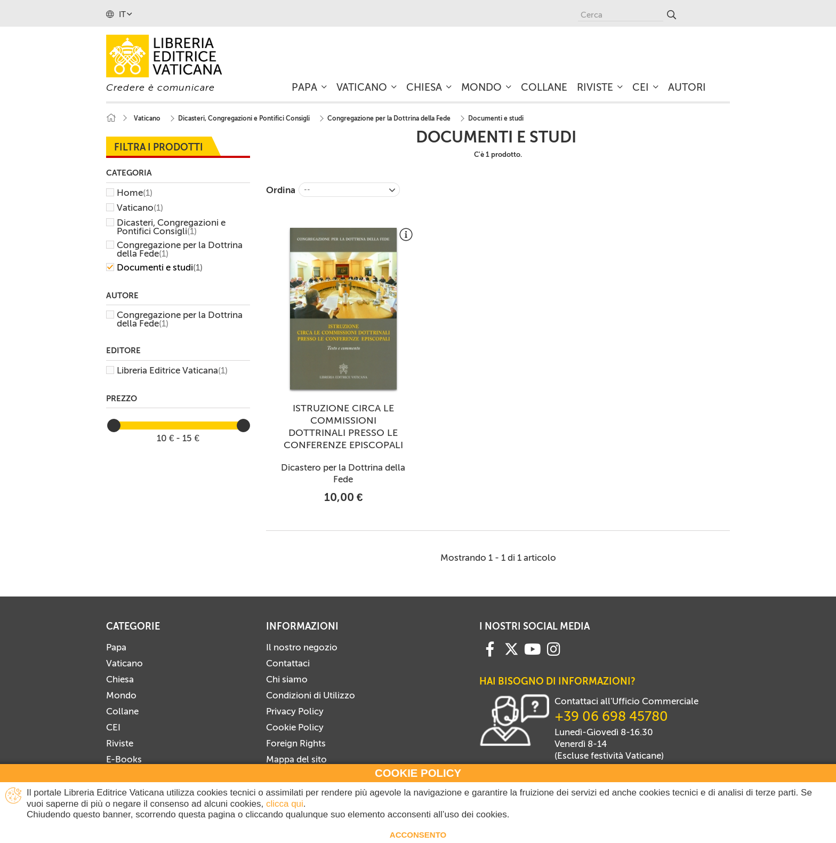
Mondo (121, 695)
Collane (122, 711)
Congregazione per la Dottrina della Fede (180, 249)
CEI (113, 727)
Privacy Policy (295, 711)
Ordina (280, 190)
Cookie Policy (295, 727)
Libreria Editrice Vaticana (172, 370)
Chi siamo (287, 679)
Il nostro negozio (301, 647)
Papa (116, 647)
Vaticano (140, 207)
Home (134, 192)
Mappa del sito (296, 759)
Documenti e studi (160, 267)
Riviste (119, 743)
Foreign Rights (296, 743)
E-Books (124, 759)
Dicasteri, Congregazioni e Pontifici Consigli (171, 226)
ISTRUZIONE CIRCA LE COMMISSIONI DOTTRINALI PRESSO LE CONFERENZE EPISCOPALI (343, 426)
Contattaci (288, 663)
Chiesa (120, 679)
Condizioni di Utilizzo (310, 695)
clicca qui (284, 804)
